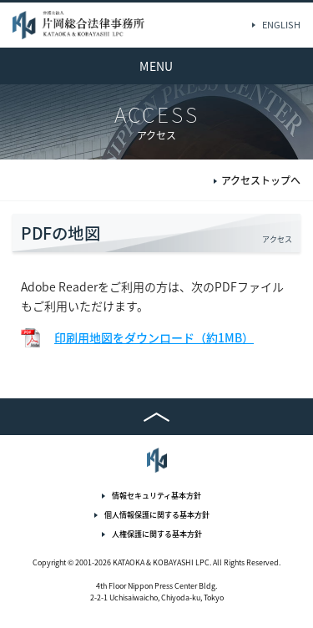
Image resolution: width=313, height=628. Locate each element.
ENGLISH (281, 25)
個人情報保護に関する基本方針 (157, 514)
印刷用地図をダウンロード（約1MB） (154, 337)
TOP (156, 416)
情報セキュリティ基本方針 (156, 495)
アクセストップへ (260, 181)
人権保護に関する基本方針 (157, 534)
